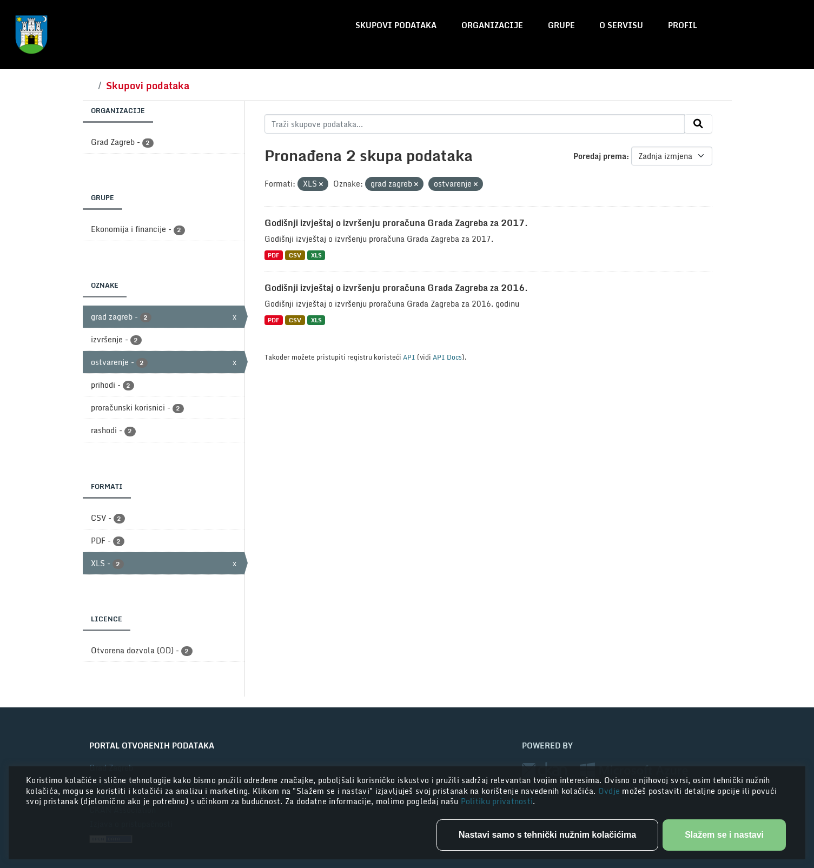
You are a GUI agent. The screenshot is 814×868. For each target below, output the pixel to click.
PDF (273, 255)
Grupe (561, 25)
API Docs (447, 357)
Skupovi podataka (395, 25)
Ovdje (610, 791)
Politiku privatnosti (497, 801)
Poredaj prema (599, 156)
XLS (316, 255)
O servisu (621, 25)
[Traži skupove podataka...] (474, 124)
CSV (295, 255)
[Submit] (698, 124)
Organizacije (492, 25)
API (409, 357)
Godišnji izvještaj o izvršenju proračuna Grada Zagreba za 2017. (396, 223)
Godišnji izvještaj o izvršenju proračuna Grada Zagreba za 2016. (396, 288)
